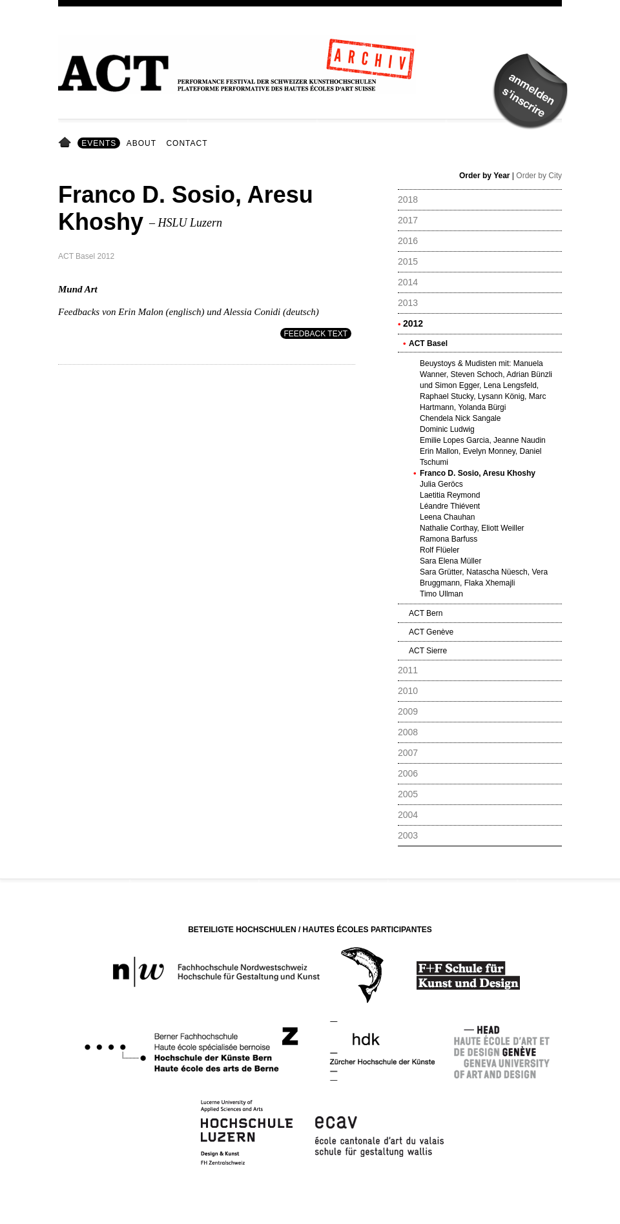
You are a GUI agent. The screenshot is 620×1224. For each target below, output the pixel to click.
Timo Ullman (441, 593)
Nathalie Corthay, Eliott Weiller (472, 528)
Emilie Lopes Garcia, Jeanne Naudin (483, 440)
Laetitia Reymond (450, 495)
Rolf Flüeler (439, 550)
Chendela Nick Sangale (460, 418)
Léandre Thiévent (450, 506)
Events (98, 143)
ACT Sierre (428, 650)
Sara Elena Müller (450, 561)
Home (67, 143)
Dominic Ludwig (447, 429)
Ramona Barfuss (448, 539)
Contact (186, 143)
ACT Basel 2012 (86, 256)
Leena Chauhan (447, 517)
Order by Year (484, 175)
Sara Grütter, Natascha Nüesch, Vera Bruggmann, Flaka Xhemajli (484, 577)
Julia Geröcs (441, 484)
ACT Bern (425, 613)
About (141, 143)
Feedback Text (315, 333)
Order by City (539, 175)
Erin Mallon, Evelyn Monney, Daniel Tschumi (481, 457)
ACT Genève (431, 632)
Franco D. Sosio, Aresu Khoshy (477, 473)
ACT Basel (428, 343)
